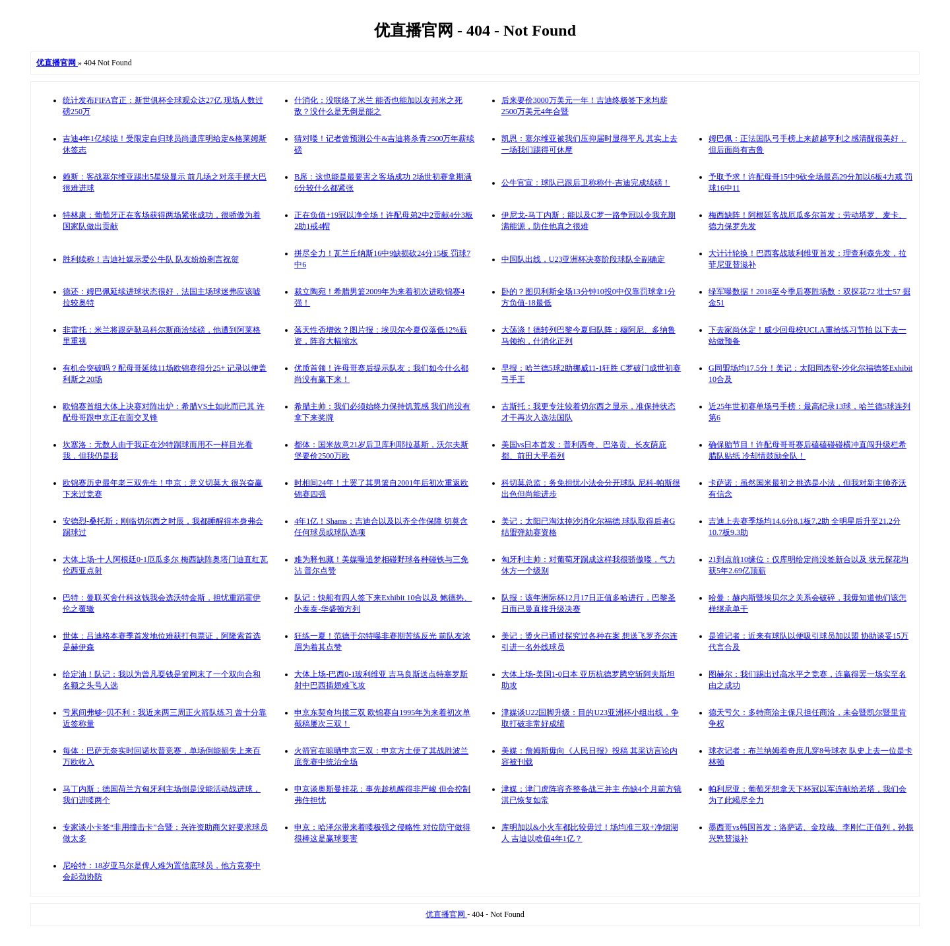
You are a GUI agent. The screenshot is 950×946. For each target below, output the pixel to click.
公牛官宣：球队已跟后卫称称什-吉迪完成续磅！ (585, 182)
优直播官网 (446, 914)
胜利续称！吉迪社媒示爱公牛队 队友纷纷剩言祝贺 (151, 259)
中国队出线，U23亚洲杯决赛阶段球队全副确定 (583, 259)
